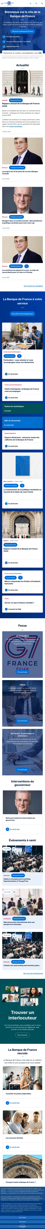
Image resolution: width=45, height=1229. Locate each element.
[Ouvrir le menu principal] (2, 3)
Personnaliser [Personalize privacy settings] (22, 1226)
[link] (11, 37)
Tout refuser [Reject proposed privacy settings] (22, 1221)
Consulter (7, 411)
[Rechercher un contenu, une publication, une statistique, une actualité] (22, 53)
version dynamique (15, 126)
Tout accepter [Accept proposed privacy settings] (22, 1217)
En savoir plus (9, 425)
